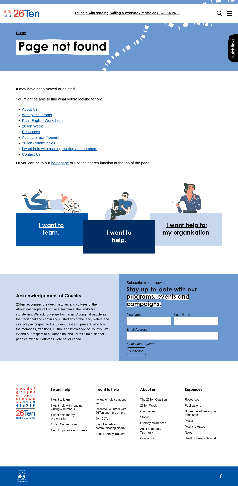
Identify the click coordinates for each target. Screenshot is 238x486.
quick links (232, 53)
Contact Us (31, 154)
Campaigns (147, 411)
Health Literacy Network (201, 438)
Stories (145, 417)
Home (21, 33)
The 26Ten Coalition (153, 399)
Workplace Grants (37, 115)
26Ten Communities (38, 143)
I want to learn (60, 399)
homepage (60, 163)
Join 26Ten (102, 418)
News (188, 432)
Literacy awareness (153, 423)
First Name (135, 315)
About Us (29, 109)
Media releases (195, 426)
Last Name (182, 315)
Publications (193, 405)
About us (148, 390)
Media (189, 420)
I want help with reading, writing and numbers (59, 149)
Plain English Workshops (42, 120)
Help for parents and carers (69, 430)
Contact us (147, 438)
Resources (31, 132)
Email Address (138, 329)
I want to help (107, 390)
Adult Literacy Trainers (40, 137)
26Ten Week (32, 126)
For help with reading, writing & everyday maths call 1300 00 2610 (127, 13)
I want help (60, 390)
